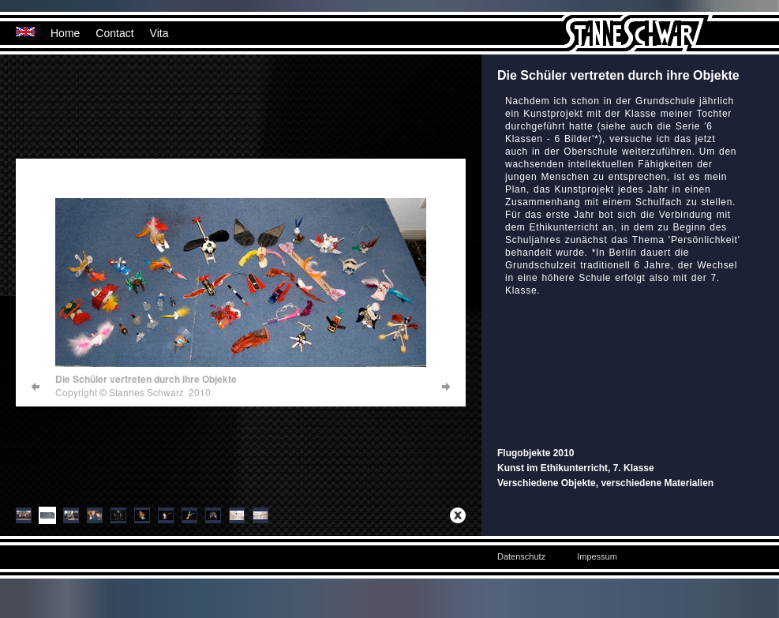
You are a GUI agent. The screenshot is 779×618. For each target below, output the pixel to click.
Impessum (597, 556)
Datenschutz (521, 556)
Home (65, 33)
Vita (159, 33)
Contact (114, 33)
